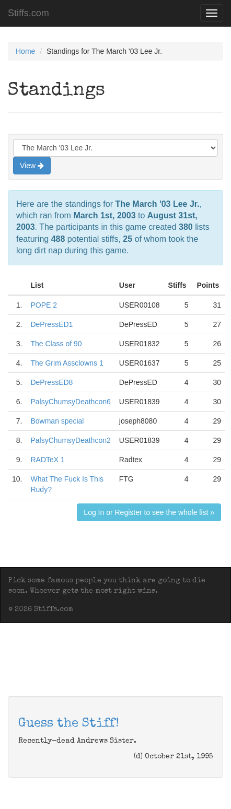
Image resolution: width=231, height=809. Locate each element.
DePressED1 (51, 324)
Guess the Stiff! (68, 724)
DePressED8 (51, 382)
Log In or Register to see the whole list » (149, 512)
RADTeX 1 (47, 459)
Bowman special (57, 421)
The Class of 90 (56, 343)
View (32, 165)
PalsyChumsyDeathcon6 (70, 401)
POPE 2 (43, 305)
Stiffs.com (28, 13)
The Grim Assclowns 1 (66, 363)
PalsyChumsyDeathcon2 (70, 440)
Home (25, 51)
